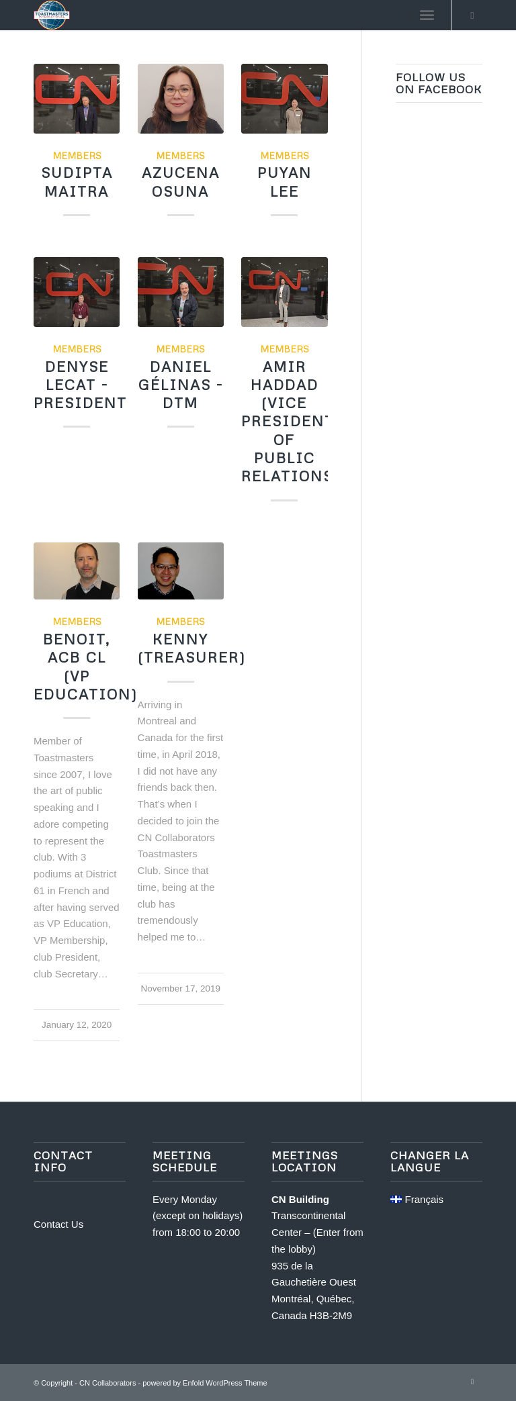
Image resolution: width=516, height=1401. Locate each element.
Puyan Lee (284, 181)
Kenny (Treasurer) (192, 648)
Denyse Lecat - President (80, 385)
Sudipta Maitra (77, 181)
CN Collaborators (107, 1383)
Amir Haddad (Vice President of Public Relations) (290, 421)
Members (76, 155)
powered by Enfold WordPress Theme (204, 1383)
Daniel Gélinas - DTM (180, 385)
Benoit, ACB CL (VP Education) (86, 666)
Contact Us (58, 1224)
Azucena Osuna (181, 181)
